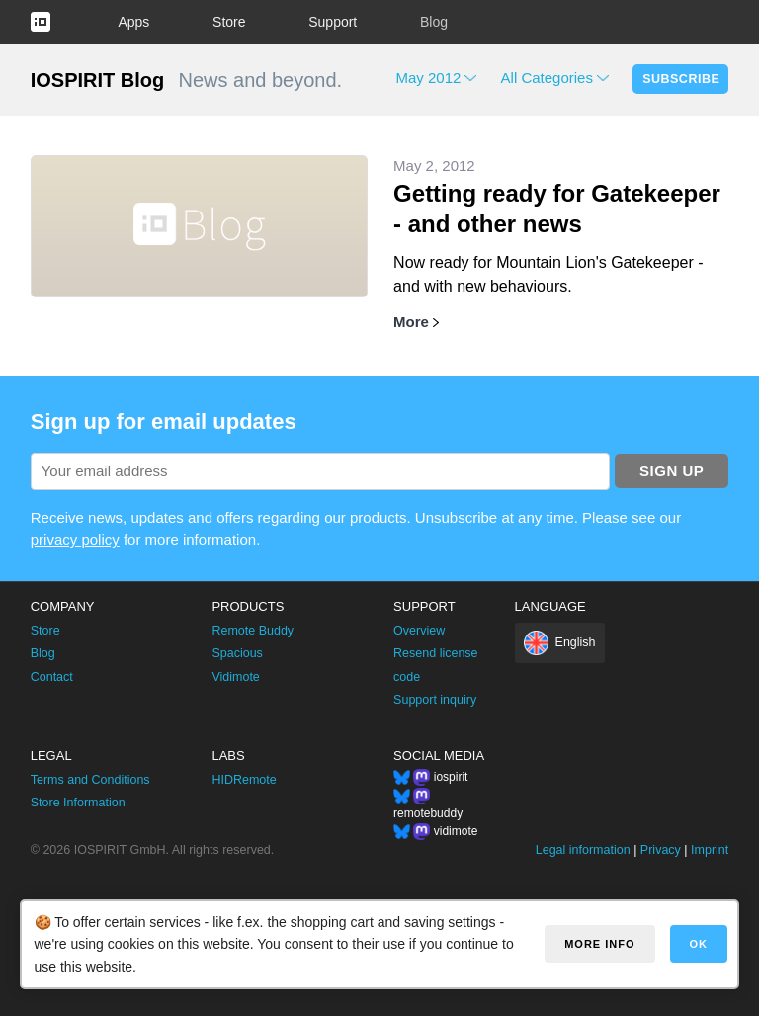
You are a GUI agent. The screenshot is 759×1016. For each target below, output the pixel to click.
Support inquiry (434, 700)
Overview (419, 630)
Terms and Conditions (90, 780)
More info (599, 944)
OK (699, 944)
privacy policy (75, 539)
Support (332, 22)
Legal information (583, 850)
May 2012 (429, 77)
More (411, 321)
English (575, 642)
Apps (133, 22)
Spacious (236, 653)
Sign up (671, 471)
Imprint (709, 850)
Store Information (78, 802)
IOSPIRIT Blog (98, 80)
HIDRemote (243, 780)
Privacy (660, 850)
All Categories (547, 77)
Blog (434, 22)
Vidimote (235, 677)
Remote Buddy (252, 630)
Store (228, 22)
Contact (52, 677)
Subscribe (680, 79)
